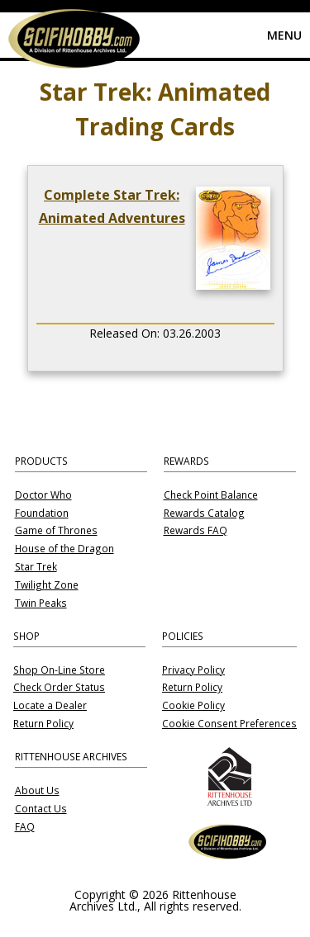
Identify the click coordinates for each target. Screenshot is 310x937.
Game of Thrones (56, 531)
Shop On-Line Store (59, 670)
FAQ (25, 827)
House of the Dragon (64, 549)
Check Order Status (59, 688)
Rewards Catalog (204, 513)
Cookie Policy (193, 706)
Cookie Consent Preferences (229, 724)
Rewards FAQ (195, 531)
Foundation (42, 513)
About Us (37, 791)
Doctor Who (43, 495)
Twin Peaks (41, 603)
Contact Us (41, 809)
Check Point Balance (211, 495)
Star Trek (36, 567)
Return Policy (43, 724)
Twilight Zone (47, 585)
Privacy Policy (193, 670)
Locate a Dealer (50, 706)
